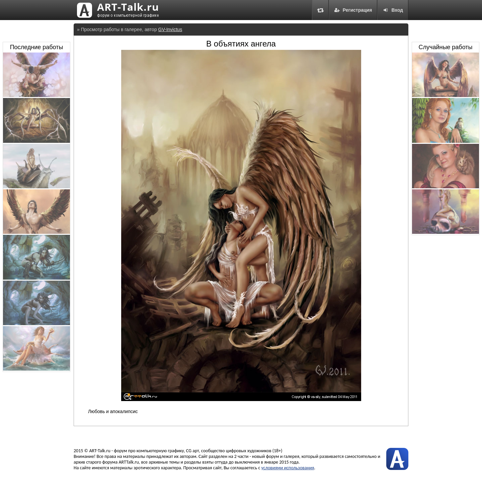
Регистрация (353, 10)
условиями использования (287, 468)
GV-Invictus (170, 29)
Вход (393, 10)
